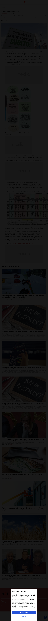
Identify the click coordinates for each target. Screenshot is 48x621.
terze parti (32, 599)
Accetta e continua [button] (24, 612)
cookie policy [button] (28, 596)
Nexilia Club (24, 616)
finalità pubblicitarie (25, 606)
